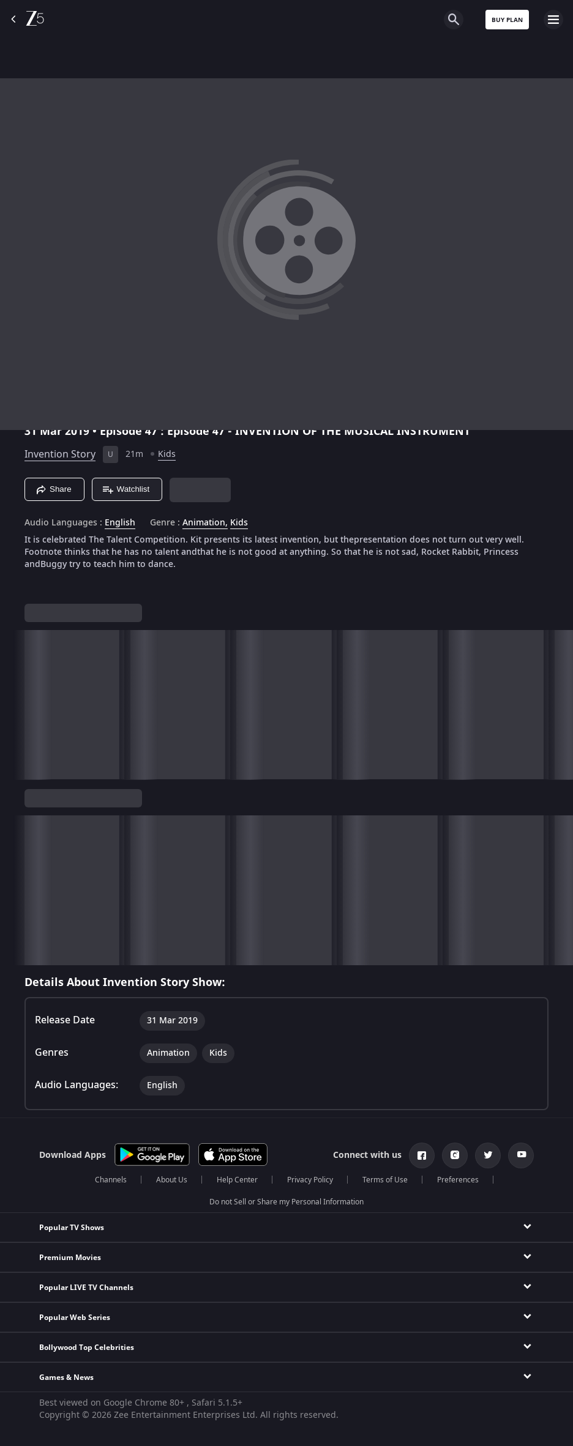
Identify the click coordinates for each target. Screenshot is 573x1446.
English (120, 523)
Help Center (237, 1179)
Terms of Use (385, 1179)
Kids (167, 454)
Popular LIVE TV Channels (86, 1287)
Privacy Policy (310, 1179)
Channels (111, 1179)
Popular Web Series (74, 1317)
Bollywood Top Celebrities (86, 1347)
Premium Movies (70, 1257)
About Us (171, 1179)
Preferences (458, 1179)
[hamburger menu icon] (553, 19)
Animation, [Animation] (205, 523)
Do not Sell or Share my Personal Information (286, 1201)
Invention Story (60, 454)
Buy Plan (507, 19)
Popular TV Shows (71, 1227)
